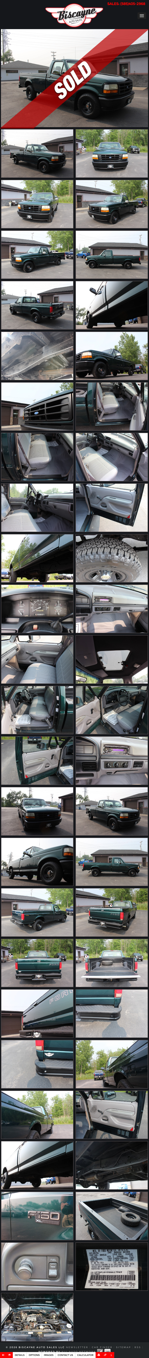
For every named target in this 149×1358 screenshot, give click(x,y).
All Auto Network (79, 1351)
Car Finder (102, 1347)
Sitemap (123, 1347)
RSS (137, 1347)
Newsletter (77, 1347)
